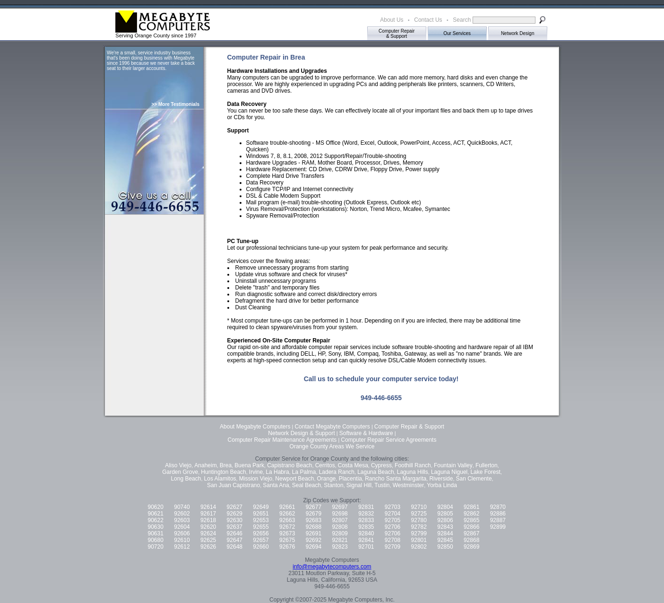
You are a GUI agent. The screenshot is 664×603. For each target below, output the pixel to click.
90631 (156, 533)
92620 (208, 527)
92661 (287, 507)
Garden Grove (180, 472)
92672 (287, 527)
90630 (156, 527)
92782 (419, 527)
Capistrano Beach (289, 465)
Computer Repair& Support (396, 33)
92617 (208, 513)
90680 (156, 540)
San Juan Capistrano (233, 485)
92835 (366, 527)
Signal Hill (358, 485)
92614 (208, 507)
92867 (471, 533)
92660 (260, 546)
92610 (182, 540)
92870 (498, 507)
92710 (419, 507)
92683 (313, 520)
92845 (445, 540)
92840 (366, 533)
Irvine (256, 472)
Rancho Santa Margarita (395, 478)
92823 (339, 546)
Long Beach (186, 478)
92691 (313, 533)
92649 (260, 507)
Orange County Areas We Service (332, 446)
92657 (260, 540)
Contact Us (428, 20)
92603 (182, 520)
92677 (313, 507)
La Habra (277, 472)
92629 (234, 513)
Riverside (441, 478)
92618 (208, 520)
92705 (392, 520)
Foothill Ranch (413, 465)
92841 (366, 540)
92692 (313, 540)
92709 (392, 546)
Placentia (350, 478)
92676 (287, 546)
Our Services (457, 33)
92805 (445, 513)
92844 (445, 533)
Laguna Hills (412, 472)
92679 (313, 513)
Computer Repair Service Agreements (388, 440)
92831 (366, 507)
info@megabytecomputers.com (332, 566)
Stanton (333, 485)
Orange (326, 478)
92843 (445, 527)
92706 (392, 527)
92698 (339, 513)
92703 (392, 507)
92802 (419, 546)
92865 (471, 520)
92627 (234, 507)
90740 (182, 507)
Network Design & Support (301, 433)
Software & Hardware (366, 433)
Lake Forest (485, 472)
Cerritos (325, 465)
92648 (234, 546)
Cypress (381, 465)
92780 (419, 520)
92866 (471, 527)
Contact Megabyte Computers (332, 426)
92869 (471, 546)
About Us (391, 20)
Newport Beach (294, 478)
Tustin (381, 485)
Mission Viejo (255, 478)
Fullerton (486, 465)
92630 (234, 520)
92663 (287, 520)
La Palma (304, 472)
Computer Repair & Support (409, 426)
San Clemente (474, 478)
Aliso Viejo (178, 465)
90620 (156, 507)
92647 (234, 540)
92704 (392, 513)
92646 (234, 533)
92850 (445, 546)
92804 (445, 507)
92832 (366, 513)
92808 (339, 527)
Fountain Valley (453, 465)
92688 (313, 527)
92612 (182, 546)
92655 (260, 527)
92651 (260, 513)
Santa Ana (276, 485)
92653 (260, 520)
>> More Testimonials (175, 104)
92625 (208, 540)
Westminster (408, 485)
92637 (234, 527)
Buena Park (249, 465)
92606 (182, 533)
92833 (366, 520)
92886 (498, 513)
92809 (339, 533)
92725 (419, 513)
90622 (156, 520)
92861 (471, 507)
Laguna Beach (375, 472)
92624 (208, 533)
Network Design (518, 33)
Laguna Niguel (449, 472)
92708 (392, 540)
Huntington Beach (223, 472)
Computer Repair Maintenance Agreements (282, 440)
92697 (339, 507)
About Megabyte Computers (255, 426)
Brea (226, 465)
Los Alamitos (220, 478)
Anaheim (205, 465)
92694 (313, 546)
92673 (287, 533)
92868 (471, 540)
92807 (339, 520)
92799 (419, 533)
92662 (287, 513)
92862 (471, 513)
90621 (156, 513)
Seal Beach (306, 485)
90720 (156, 546)
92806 (445, 520)
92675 (287, 540)
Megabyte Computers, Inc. (361, 599)
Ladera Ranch (336, 472)
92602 (182, 513)
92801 (419, 540)
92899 (498, 527)
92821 (339, 540)
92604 (182, 527)
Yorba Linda (442, 485)
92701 (366, 546)
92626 (208, 546)
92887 (498, 520)
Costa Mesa (353, 465)
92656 (260, 533)
